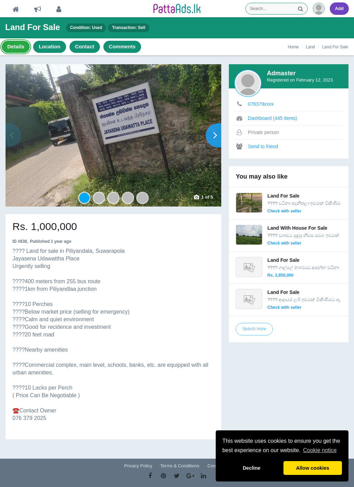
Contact (215, 465)
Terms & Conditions (179, 465)
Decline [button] (251, 468)
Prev (13, 135)
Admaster (281, 73)
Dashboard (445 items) (272, 118)
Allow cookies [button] (312, 468)
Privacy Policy (138, 465)
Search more (254, 328)
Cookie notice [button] (320, 450)
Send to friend (263, 146)
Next (213, 135)
